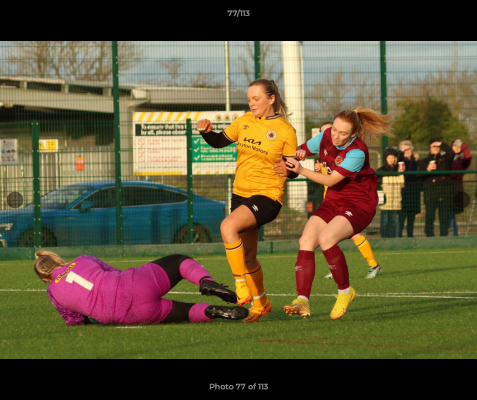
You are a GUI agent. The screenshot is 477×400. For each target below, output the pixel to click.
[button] (457, 16)
